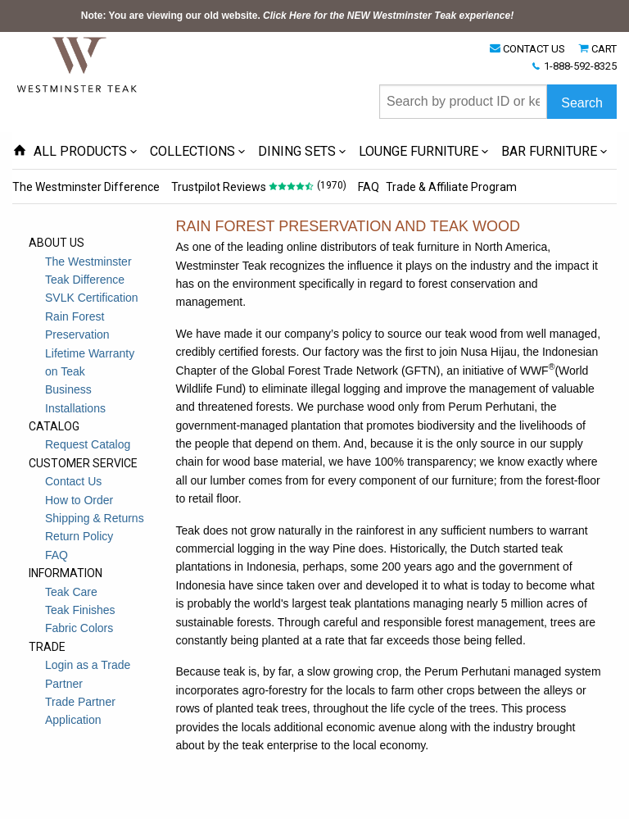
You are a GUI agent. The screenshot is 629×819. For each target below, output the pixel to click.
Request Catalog (87, 444)
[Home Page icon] (19, 151)
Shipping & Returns (94, 518)
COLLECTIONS (192, 151)
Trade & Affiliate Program (451, 186)
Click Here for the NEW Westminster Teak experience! (388, 15)
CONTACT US (534, 49)
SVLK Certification (91, 297)
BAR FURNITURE (549, 151)
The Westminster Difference (86, 186)
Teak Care (71, 591)
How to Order (79, 500)
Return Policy (79, 536)
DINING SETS (297, 151)
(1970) (331, 185)
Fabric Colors (79, 628)
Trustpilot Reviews (218, 186)
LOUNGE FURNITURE (418, 151)
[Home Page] (77, 64)
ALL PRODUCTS (80, 151)
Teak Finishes (80, 610)
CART (604, 49)
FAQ (368, 186)
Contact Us (73, 481)
